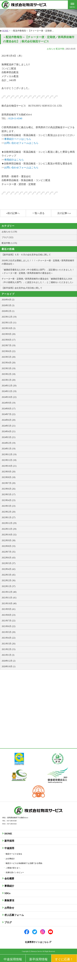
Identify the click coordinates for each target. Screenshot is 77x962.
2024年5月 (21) (8, 426)
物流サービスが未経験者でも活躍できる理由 (24, 863)
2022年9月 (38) (8, 540)
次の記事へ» (64, 213)
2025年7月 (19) (8, 345)
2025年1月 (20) (8, 380)
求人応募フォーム (14, 915)
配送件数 (60, 49)
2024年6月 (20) (8, 420)
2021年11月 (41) (9, 598)
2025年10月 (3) (8, 328)
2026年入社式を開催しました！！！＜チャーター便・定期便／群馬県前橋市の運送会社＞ (38, 262)
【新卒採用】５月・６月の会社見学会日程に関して (26, 255)
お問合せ (9, 908)
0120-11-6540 (15, 118)
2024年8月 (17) (8, 408)
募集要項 (9, 900)
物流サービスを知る (14, 854)
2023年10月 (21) (9, 466)
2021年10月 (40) (9, 603)
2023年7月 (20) (8, 483)
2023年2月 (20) (8, 512)
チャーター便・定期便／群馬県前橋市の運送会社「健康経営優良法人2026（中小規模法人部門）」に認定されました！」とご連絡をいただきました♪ (37, 280)
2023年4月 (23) (8, 500)
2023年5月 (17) (8, 494)
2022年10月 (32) (9, 535)
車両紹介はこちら (14, 159)
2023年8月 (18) (8, 477)
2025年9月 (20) (8, 334)
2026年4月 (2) (8, 299)
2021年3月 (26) (8, 644)
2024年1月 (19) (8, 449)
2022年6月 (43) (8, 558)
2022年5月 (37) (8, 563)
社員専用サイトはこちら (38, 942)
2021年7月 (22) (8, 621)
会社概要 (9, 878)
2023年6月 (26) (8, 489)
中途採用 (9, 848)
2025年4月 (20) (8, 362)
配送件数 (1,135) (9, 243)
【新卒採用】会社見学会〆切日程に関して (22, 288)
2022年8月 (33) (8, 546)
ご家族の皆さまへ (13, 868)
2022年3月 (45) (8, 575)
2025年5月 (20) (8, 357)
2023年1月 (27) (8, 517)
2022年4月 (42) (8, 569)
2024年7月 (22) (8, 414)
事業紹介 (9, 886)
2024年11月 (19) (9, 391)
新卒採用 (9, 841)
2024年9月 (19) (8, 403)
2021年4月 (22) (8, 638)
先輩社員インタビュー (15, 872)
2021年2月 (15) (8, 649)
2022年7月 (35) (8, 552)
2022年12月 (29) (9, 523)
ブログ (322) (7, 237)
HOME (5, 31)
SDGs (7, 893)
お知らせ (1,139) (9, 232)
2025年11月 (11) (9, 322)
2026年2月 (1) (8, 311)
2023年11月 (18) (9, 460)
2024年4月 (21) (8, 431)
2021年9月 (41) (8, 609)
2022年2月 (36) (8, 580)
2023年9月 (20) (8, 471)
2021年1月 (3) (8, 655)
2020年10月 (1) (8, 666)
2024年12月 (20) (9, 385)
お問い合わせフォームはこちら (21, 143)
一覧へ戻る (38, 213)
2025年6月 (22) (8, 351)
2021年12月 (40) (9, 592)
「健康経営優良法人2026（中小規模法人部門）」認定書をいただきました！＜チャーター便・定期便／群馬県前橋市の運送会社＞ (38, 271)
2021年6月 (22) (8, 626)
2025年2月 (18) (8, 374)
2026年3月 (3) (8, 305)
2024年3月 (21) (8, 437)
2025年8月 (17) (8, 340)
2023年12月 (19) (9, 454)
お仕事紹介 (10, 859)
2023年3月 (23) (8, 506)
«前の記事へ (13, 213)
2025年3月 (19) (8, 368)
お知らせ (51, 49)
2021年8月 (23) (8, 615)
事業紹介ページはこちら (17, 139)
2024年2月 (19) (8, 443)
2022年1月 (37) (8, 586)
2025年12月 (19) (9, 317)
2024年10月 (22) (9, 397)
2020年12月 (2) (8, 661)
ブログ (8, 922)
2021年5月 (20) (8, 632)
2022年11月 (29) (9, 529)
